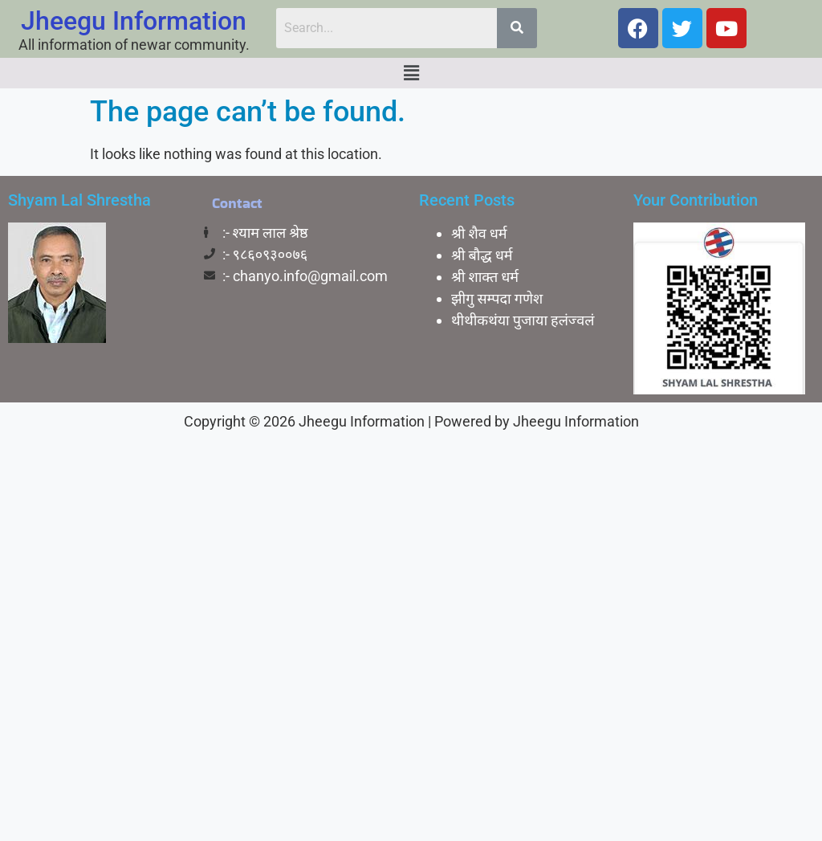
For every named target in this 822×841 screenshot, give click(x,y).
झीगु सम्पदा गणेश (497, 298)
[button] (411, 73)
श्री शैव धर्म (479, 233)
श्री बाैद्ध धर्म (482, 255)
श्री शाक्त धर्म (485, 276)
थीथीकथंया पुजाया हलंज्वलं (522, 320)
